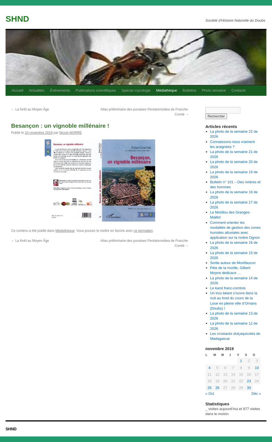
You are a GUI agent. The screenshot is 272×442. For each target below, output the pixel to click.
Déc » (256, 393)
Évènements (60, 90)
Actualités (36, 90)
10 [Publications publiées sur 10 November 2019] (257, 368)
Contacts (238, 90)
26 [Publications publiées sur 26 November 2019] (217, 388)
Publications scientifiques (96, 90)
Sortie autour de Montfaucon (233, 263)
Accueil (17, 90)
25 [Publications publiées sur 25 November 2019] (209, 388)
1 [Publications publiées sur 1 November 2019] (241, 361)
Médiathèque (166, 90)
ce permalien (143, 231)
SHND (17, 18)
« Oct (209, 393)
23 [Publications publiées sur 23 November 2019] (249, 381)
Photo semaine (214, 90)
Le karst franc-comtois (228, 288)
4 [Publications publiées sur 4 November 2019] (209, 368)
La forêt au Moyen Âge (30, 109)
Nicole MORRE (70, 133)
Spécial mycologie (136, 90)
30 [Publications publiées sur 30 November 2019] (249, 388)
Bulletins (189, 90)
